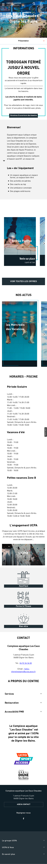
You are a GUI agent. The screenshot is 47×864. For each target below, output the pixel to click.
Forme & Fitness (23, 606)
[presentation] (44, 243)
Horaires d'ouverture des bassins (23, 115)
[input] (34, 4)
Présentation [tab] (31, 41)
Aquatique (23, 586)
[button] (3, 4)
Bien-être (23, 626)
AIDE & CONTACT (23, 804)
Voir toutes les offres (23, 281)
